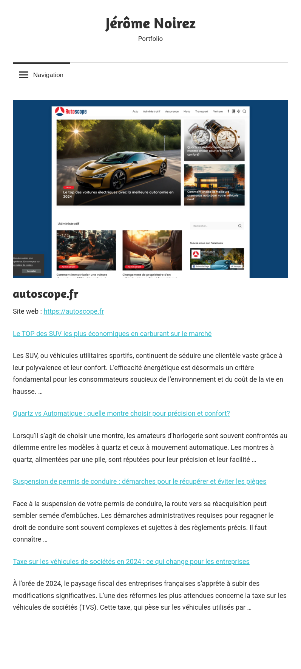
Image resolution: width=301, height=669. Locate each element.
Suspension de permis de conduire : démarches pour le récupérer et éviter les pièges (139, 481)
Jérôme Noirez (151, 22)
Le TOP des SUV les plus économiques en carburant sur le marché (112, 334)
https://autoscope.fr (73, 311)
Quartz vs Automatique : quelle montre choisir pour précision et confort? (121, 413)
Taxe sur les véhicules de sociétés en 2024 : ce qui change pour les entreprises (131, 561)
